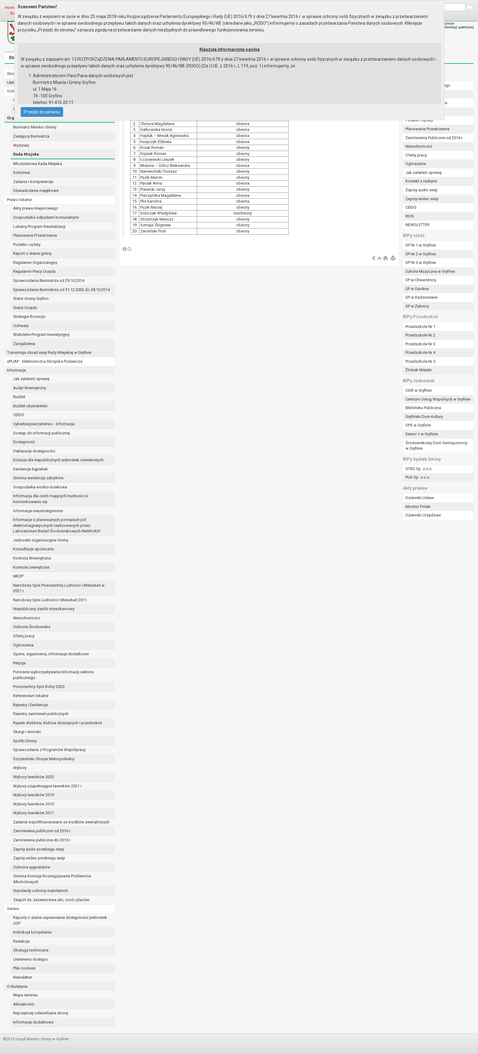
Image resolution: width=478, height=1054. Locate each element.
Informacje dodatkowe (33, 1022)
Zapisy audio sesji (421, 190)
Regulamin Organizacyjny (35, 262)
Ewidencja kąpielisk (30, 469)
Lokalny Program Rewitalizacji (39, 226)
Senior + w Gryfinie (421, 434)
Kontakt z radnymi (421, 181)
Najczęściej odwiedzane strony (40, 1013)
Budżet (19, 396)
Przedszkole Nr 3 (420, 344)
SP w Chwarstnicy (420, 280)
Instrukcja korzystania (32, 932)
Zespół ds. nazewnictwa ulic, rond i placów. (51, 900)
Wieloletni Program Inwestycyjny (41, 334)
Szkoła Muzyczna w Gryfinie (430, 271)
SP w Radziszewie (421, 297)
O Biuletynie (17, 986)
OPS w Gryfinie (418, 425)
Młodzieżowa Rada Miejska (37, 163)
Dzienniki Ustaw (419, 497)
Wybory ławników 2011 (33, 813)
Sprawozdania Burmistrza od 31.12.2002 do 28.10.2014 (61, 289)
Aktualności (23, 1004)
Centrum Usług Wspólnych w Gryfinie (437, 399)
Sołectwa (21, 172)
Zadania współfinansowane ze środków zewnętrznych (61, 822)
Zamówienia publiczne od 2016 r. (42, 831)
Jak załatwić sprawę (31, 378)
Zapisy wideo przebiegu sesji (39, 858)
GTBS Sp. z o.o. (419, 468)
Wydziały (21, 145)
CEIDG (18, 414)
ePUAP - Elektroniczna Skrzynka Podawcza (44, 361)
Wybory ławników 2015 (33, 804)
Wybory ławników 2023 (33, 777)
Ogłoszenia (23, 645)
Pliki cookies (24, 968)
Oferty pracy (23, 636)
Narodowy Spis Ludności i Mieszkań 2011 (50, 600)
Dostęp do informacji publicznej (41, 433)
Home (10, 7)
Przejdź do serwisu (42, 112)
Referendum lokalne (30, 695)
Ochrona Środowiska (31, 626)
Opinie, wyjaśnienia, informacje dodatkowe (51, 654)
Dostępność (24, 442)
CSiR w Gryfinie (418, 390)
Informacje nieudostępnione (38, 511)
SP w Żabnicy (417, 306)
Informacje (16, 370)
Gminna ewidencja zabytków (38, 478)
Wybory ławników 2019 (33, 795)
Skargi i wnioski (27, 731)
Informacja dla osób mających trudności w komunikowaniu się (50, 499)
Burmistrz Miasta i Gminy (34, 127)
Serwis (13, 908)
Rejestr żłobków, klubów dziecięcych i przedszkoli (57, 723)
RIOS (409, 216)
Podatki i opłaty (27, 244)
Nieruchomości (26, 618)
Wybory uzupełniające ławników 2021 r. (47, 786)
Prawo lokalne (19, 199)
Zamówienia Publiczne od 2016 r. (434, 137)
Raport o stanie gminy (32, 253)
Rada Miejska (26, 154)
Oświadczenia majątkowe (36, 190)
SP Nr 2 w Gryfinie (420, 254)
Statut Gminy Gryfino (31, 298)
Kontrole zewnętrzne (31, 567)
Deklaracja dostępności (34, 451)
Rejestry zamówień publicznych (41, 713)
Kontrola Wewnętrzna (32, 558)
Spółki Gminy (25, 741)
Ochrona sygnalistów (31, 867)
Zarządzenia (24, 343)
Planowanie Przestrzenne (35, 235)
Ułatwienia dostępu (30, 959)
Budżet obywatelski (30, 406)
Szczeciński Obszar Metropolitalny (43, 759)
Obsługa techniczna (30, 950)
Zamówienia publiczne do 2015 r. (42, 840)
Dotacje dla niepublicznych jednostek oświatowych (58, 460)
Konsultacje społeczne (33, 549)
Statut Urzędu (25, 307)
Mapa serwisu (25, 995)
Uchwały (20, 325)
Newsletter (22, 977)
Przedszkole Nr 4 (420, 352)
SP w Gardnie (417, 288)
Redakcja (21, 941)
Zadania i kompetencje (33, 181)
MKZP (18, 576)
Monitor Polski (418, 506)
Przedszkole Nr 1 (420, 326)
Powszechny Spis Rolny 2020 (38, 686)
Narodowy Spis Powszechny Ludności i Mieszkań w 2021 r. (59, 588)
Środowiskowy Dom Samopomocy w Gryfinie (436, 446)
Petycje (19, 663)
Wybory (20, 767)
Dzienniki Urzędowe (423, 515)
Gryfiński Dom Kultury (424, 416)
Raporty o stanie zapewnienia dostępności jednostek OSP (60, 920)
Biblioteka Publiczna (423, 407)
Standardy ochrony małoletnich (40, 890)
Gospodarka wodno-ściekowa (40, 487)
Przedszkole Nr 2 (420, 335)
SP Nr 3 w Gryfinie (420, 262)
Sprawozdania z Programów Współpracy (49, 749)
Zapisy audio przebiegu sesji (38, 849)
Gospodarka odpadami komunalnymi (46, 217)
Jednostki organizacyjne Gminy (40, 540)
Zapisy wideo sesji (421, 198)
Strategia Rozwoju (29, 316)
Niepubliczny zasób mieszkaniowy (43, 608)
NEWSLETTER (417, 224)
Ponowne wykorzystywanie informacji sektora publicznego (53, 675)
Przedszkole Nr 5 (420, 361)
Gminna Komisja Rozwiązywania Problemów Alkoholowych (52, 879)
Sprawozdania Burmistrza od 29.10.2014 (48, 280)
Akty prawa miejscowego (35, 208)
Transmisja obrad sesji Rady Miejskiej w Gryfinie (49, 352)
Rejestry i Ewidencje (30, 705)
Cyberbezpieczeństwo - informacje (44, 424)
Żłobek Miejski (418, 370)
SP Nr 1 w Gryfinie (420, 245)
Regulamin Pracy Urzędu (34, 271)
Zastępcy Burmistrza (31, 136)
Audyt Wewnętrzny (29, 388)
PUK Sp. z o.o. (417, 477)
